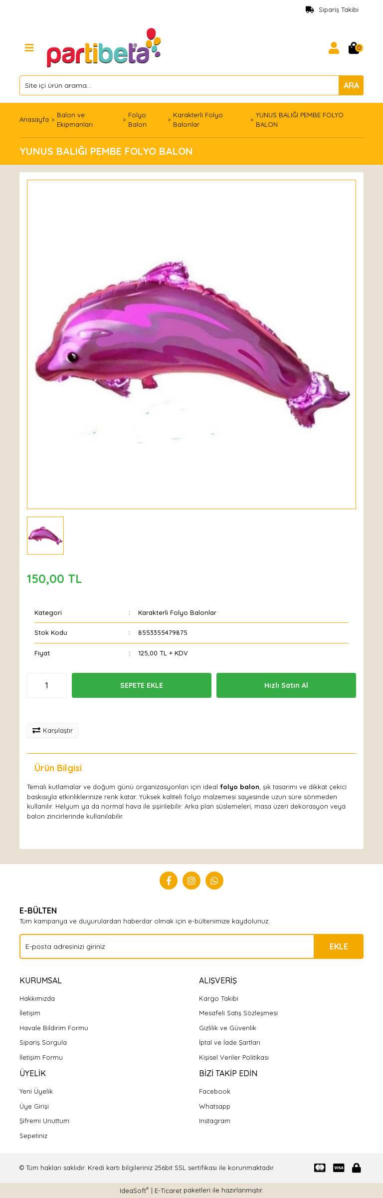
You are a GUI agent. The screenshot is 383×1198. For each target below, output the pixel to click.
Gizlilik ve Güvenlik (227, 1028)
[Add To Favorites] (60, 710)
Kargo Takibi (218, 998)
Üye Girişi (34, 1106)
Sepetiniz (33, 1136)
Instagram (214, 1121)
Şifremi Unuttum (44, 1121)
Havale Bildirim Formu (53, 1028)
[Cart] (354, 48)
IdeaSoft (134, 1190)
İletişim (29, 1013)
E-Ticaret (168, 1191)
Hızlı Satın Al (286, 685)
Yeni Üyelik (36, 1091)
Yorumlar (132, 768)
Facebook (214, 1091)
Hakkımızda (37, 998)
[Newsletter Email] (191, 946)
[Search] (191, 85)
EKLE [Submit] (339, 946)
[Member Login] (334, 48)
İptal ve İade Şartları (229, 1042)
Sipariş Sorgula (43, 1042)
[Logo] (105, 47)
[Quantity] (47, 685)
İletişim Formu (41, 1057)
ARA (351, 85)
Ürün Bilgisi (58, 768)
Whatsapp (214, 1106)
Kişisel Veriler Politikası (234, 1057)
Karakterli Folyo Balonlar (177, 612)
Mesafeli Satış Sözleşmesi (238, 1013)
